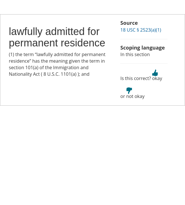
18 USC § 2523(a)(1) (140, 30)
